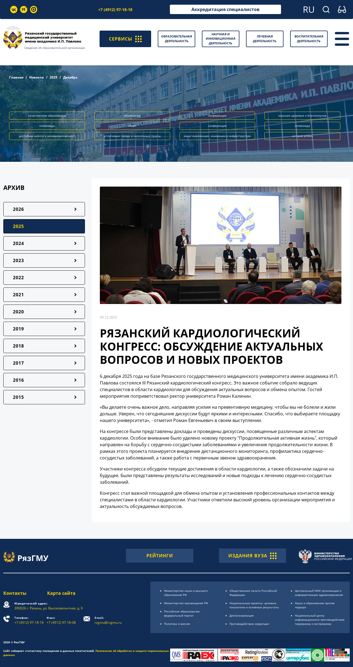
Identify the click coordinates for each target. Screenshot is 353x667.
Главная (16, 77)
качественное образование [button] (47, 115)
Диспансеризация (241, 615)
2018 (18, 346)
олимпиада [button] (302, 126)
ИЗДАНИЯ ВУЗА (252, 555)
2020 (18, 312)
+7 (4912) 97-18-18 (115, 9)
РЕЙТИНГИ (159, 556)
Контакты (14, 593)
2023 (18, 260)
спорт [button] (132, 126)
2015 (18, 397)
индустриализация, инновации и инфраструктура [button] (217, 136)
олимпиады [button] (47, 126)
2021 (18, 295)
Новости (36, 77)
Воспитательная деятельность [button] (309, 38)
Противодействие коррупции (249, 624)
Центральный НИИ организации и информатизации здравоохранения (319, 593)
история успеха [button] (302, 136)
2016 (18, 380)
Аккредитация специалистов (225, 9)
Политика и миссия (177, 624)
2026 (18, 209)
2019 (18, 329)
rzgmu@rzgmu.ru (108, 620)
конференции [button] (217, 115)
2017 (18, 363)
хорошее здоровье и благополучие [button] (302, 115)
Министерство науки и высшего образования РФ (186, 593)
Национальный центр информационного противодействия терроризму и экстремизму (319, 620)
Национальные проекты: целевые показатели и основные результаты (254, 605)
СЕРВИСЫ (125, 38)
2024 (18, 243)
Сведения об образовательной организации (54, 48)
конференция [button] (217, 126)
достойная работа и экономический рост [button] (47, 136)
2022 (18, 278)
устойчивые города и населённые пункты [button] (132, 136)
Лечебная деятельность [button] (264, 38)
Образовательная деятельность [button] (176, 38)
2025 (53, 77)
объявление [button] (132, 115)
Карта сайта (61, 593)
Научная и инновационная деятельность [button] (220, 38)
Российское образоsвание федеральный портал (182, 613)
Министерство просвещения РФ (186, 603)
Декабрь (70, 77)
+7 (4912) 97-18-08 (61, 620)
